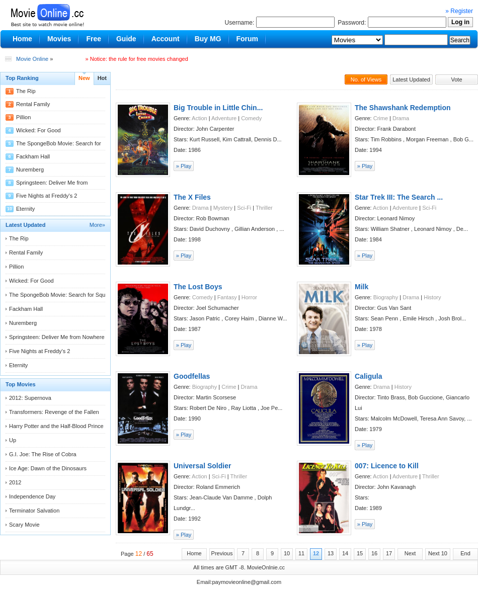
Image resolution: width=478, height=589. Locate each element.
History (432, 297)
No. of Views (366, 79)
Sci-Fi (244, 208)
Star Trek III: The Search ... (399, 197)
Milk (361, 287)
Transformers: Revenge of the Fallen (54, 412)
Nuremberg (30, 169)
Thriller (264, 208)
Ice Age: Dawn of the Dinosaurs (48, 468)
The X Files (192, 197)
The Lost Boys (198, 287)
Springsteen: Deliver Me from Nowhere (57, 337)
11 (301, 553)
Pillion (23, 117)
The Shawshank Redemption (403, 108)
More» (97, 225)
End (465, 553)
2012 (15, 482)
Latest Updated (411, 79)
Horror (249, 297)
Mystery (223, 208)
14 (345, 553)
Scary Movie (24, 525)
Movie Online (32, 59)
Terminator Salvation (34, 511)
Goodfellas (192, 376)
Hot (102, 78)
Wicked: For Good (38, 130)
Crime (380, 118)
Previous (222, 553)
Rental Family (33, 104)
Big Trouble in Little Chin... (218, 108)
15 (360, 553)
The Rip (26, 91)
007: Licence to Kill (387, 466)
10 (287, 553)
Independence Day (32, 496)
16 (374, 553)
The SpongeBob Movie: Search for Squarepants (68, 295)
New (84, 78)
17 (389, 553)
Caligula (368, 376)
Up (12, 440)
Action (199, 118)
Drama (400, 118)
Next (410, 553)
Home (194, 553)
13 (331, 553)
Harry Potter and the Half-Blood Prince (56, 426)
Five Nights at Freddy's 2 (46, 196)
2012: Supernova (30, 398)
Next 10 (437, 553)
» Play (184, 166)
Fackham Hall (33, 156)
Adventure (223, 118)
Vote (456, 79)
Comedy (251, 118)
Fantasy (227, 297)
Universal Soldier (202, 466)
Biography (386, 297)
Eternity (25, 209)
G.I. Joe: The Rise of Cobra (42, 454)
